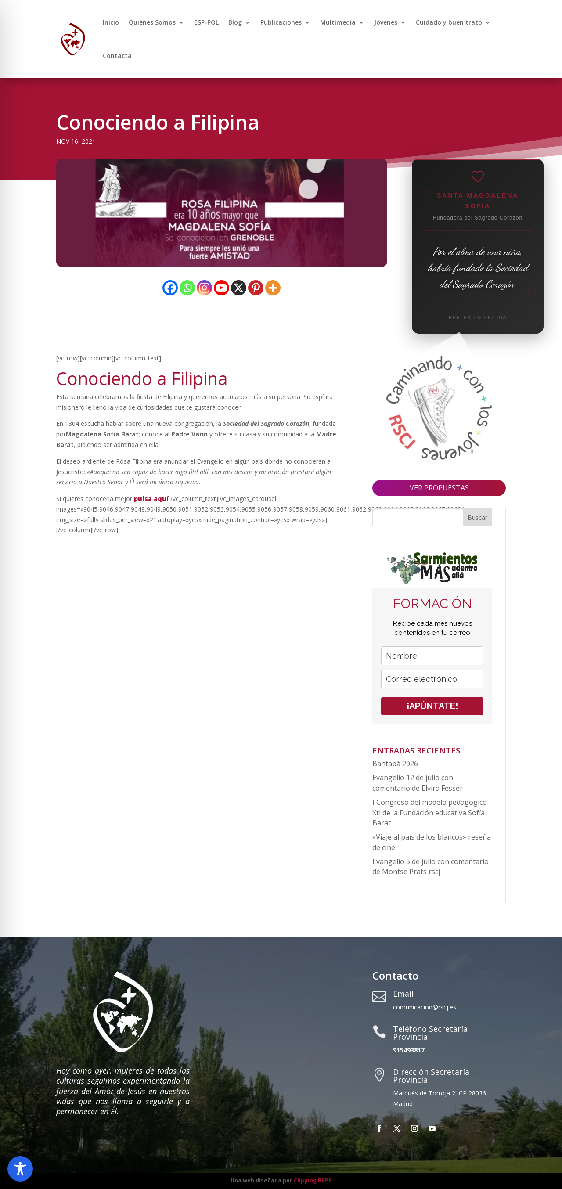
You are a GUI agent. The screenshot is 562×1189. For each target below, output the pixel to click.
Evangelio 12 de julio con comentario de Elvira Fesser (417, 783)
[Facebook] (170, 287)
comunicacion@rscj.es (424, 1007)
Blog (235, 22)
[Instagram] (204, 287)
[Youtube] (221, 287)
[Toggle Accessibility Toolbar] (20, 1168)
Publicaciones (281, 22)
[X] (238, 287)
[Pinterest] (255, 287)
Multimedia (338, 22)
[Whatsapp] (187, 287)
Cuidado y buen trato (449, 22)
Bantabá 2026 (395, 763)
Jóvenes (385, 22)
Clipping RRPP (313, 1180)
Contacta (117, 55)
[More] (273, 287)
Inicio (111, 22)
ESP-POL (206, 22)
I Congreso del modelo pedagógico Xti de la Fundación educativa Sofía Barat (429, 812)
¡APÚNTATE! (432, 706)
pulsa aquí (151, 498)
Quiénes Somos (152, 22)
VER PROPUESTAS (439, 488)
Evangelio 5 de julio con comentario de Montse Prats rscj (430, 867)
